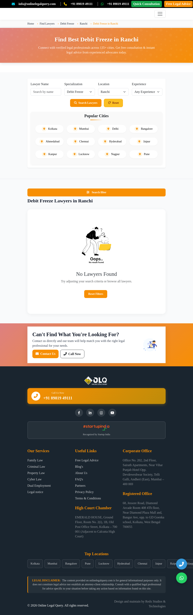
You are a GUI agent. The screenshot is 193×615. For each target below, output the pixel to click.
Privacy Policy (84, 492)
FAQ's (79, 479)
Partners (80, 485)
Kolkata (35, 563)
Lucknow (103, 563)
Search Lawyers (85, 102)
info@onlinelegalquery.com (37, 4)
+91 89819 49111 (81, 4)
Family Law (35, 460)
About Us (81, 473)
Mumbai (52, 563)
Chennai (142, 563)
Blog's (79, 466)
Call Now (72, 354)
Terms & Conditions (88, 498)
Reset (113, 102)
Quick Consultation (146, 4)
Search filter (96, 192)
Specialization (73, 84)
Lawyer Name (40, 84)
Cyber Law (34, 479)
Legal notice (35, 492)
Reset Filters (95, 293)
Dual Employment (39, 485)
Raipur (174, 563)
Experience (139, 84)
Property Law (36, 473)
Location (103, 84)
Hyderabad (123, 563)
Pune (88, 563)
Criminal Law (36, 466)
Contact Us (45, 353)
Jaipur (158, 563)
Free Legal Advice (178, 4)
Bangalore (71, 563)
